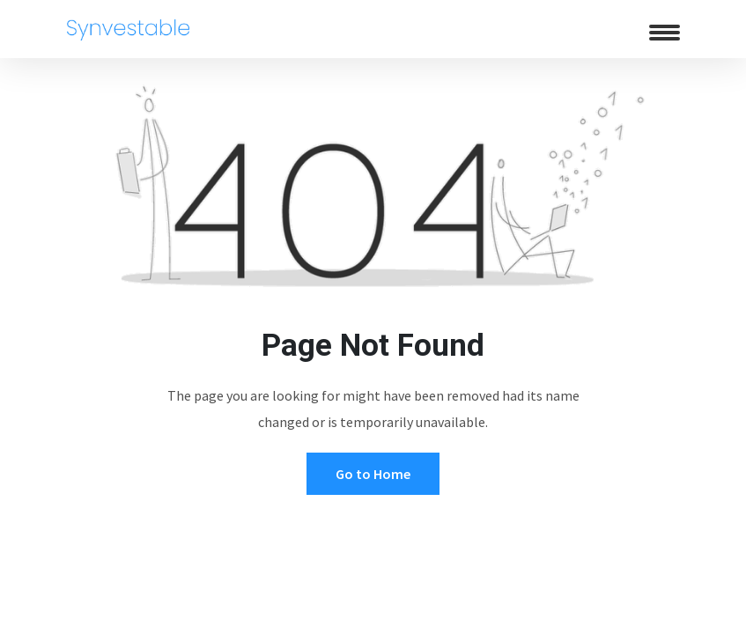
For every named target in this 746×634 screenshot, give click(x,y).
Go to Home (373, 474)
